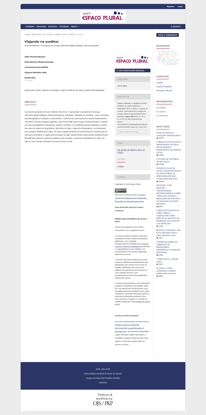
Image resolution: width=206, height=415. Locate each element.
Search (176, 26)
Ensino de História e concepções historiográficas (168, 134)
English (159, 82)
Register (170, 6)
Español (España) (164, 86)
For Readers (161, 108)
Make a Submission (167, 35)
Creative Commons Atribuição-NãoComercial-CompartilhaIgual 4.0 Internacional (129, 328)
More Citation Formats (128, 132)
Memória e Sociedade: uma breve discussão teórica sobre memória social (168, 233)
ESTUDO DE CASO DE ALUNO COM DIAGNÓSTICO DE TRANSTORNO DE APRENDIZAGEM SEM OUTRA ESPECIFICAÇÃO (168, 173)
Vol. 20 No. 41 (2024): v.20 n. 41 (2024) (58, 34)
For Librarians (162, 115)
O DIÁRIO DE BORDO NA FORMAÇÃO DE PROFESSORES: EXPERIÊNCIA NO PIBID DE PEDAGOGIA (168, 247)
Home (27, 34)
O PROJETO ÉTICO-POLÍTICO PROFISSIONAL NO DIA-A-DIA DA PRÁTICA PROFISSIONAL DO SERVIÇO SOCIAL (168, 147)
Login (180, 6)
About (74, 26)
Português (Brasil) (164, 90)
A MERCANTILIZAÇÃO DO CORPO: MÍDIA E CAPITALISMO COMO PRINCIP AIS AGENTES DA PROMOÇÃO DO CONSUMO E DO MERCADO (168, 217)
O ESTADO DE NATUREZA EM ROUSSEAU (167, 160)
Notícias (52, 26)
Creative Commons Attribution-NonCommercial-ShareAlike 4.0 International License (131, 198)
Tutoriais (64, 26)
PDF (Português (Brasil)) (131, 70)
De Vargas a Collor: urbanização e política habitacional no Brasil (166, 271)
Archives (41, 26)
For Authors (161, 111)
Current (29, 26)
